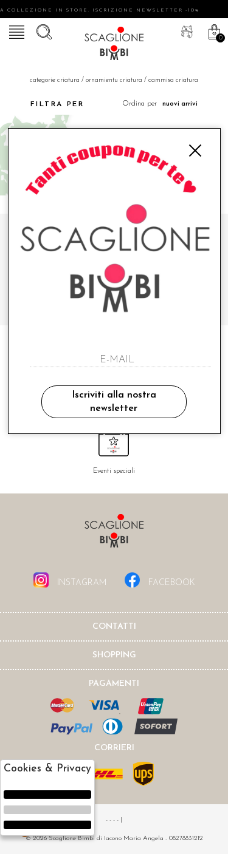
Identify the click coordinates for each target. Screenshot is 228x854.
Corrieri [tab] (114, 748)
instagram (69, 580)
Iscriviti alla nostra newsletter (114, 401)
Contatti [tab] (114, 626)
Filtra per (46, 104)
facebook (160, 580)
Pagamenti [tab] (114, 683)
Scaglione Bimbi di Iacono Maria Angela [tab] (114, 534)
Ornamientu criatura (114, 80)
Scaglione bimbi (114, 45)
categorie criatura (55, 80)
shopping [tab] (114, 655)
